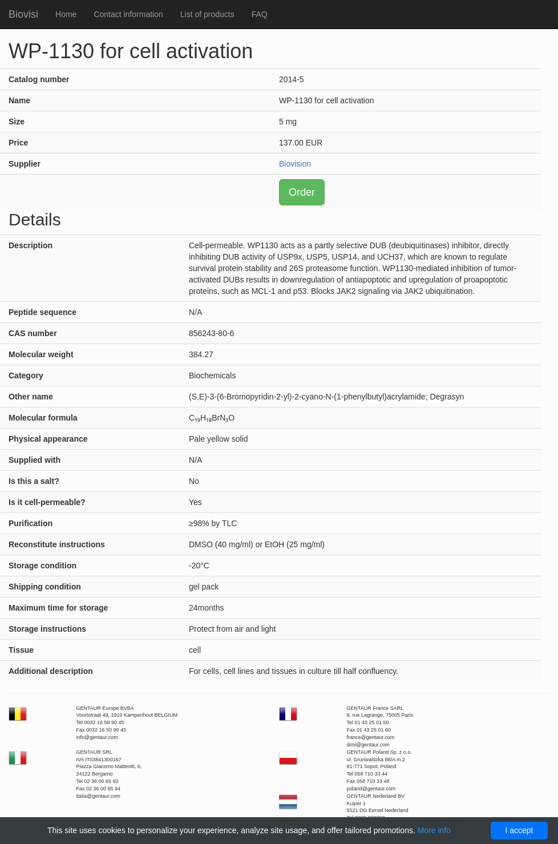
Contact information (128, 14)
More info (434, 830)
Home (65, 14)
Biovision (295, 163)
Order (302, 192)
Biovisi (23, 14)
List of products (207, 14)
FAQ (260, 14)
